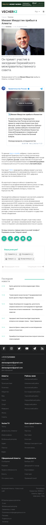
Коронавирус (29, 470)
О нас (4, 360)
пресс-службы (15, 153)
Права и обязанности (9, 470)
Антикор (5, 522)
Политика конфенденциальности (13, 512)
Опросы (4, 448)
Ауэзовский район (31, 388)
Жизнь (4, 413)
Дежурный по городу (32, 466)
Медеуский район (31, 404)
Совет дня (28, 474)
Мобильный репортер (9, 439)
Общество (5, 392)
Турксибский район (31, 396)
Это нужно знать (8, 478)
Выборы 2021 (29, 461)
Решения (5, 466)
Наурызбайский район (32, 400)
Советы (4, 417)
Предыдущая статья (10, 267)
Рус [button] (36, 12)
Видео (4, 452)
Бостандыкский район (32, 392)
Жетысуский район (31, 409)
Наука (4, 400)
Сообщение (6, 461)
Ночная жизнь (30, 448)
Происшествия (7, 383)
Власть (4, 474)
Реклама (5, 515)
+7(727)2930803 (8, 357)
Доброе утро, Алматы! (9, 431)
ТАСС (11, 170)
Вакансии (5, 379)
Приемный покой (31, 478)
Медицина (5, 409)
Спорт (4, 404)
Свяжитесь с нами (8, 509)
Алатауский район (31, 379)
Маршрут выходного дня (33, 443)
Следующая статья (36, 267)
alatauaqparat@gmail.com (12, 363)
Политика (10, 17)
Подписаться (6, 519)
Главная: (4, 17)
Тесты (4, 427)
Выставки (28, 435)
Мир (3, 396)
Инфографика (7, 435)
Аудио (4, 443)
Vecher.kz (8, 26)
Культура (28, 439)
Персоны (28, 431)
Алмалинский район (32, 383)
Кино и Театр (29, 427)
